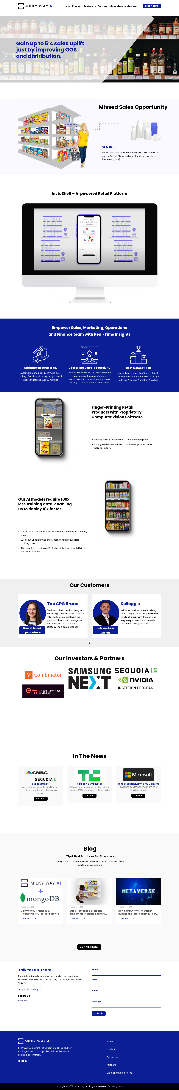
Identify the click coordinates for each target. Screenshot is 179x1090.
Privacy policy (116, 1086)
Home (67, 6)
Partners (102, 6)
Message (126, 1004)
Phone (126, 993)
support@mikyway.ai (29, 989)
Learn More (26, 919)
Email (126, 982)
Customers (89, 6)
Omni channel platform (123, 6)
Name (126, 972)
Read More (41, 799)
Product (76, 6)
